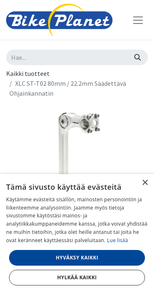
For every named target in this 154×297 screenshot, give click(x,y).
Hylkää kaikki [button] (77, 277)
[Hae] (137, 57)
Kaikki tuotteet (28, 73)
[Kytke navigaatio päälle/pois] (138, 19)
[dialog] (77, 235)
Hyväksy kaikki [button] (77, 257)
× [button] (145, 183)
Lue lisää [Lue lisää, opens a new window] (117, 240)
